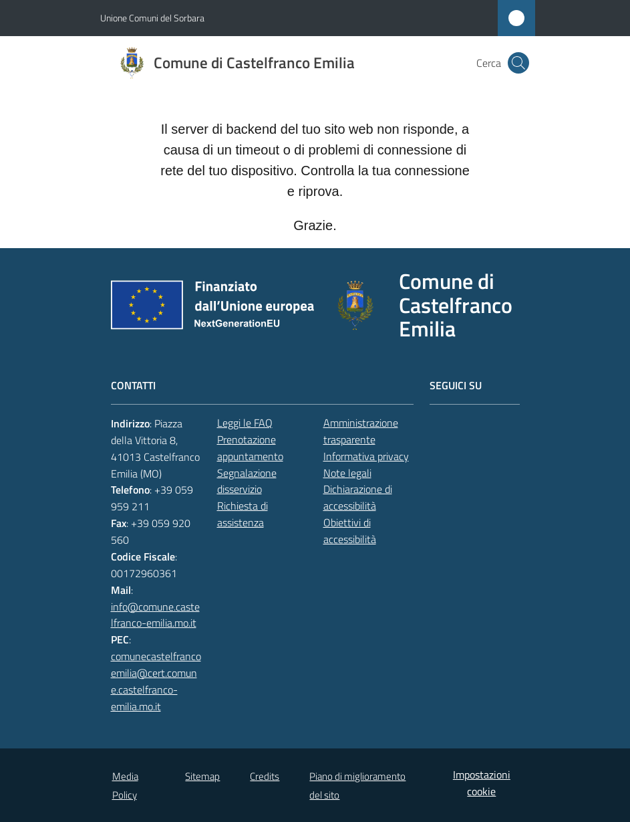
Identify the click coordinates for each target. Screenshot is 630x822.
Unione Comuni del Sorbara (152, 18)
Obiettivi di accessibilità (349, 530)
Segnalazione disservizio (247, 481)
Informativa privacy (366, 456)
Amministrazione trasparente (360, 431)
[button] (518, 63)
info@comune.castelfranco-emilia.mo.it (155, 615)
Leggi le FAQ (245, 423)
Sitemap (202, 776)
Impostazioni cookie (481, 782)
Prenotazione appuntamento (250, 447)
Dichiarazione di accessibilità (357, 497)
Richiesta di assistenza (242, 514)
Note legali (347, 473)
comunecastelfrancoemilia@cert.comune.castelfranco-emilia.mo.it (156, 681)
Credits (264, 776)
